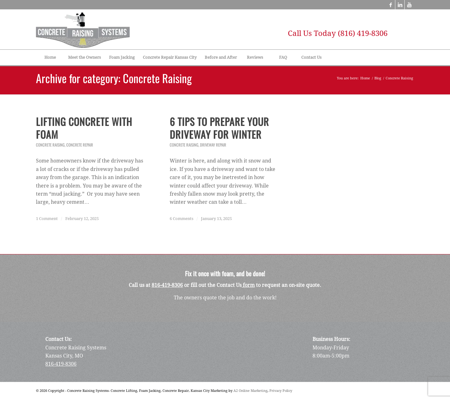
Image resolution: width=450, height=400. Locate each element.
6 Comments (181, 218)
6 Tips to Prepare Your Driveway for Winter (219, 128)
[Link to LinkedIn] (399, 4)
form (248, 285)
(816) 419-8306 (363, 33)
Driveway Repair (213, 145)
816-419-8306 (167, 285)
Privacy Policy (280, 391)
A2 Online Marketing (250, 391)
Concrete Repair (79, 145)
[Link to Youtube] (409, 4)
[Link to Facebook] (390, 4)
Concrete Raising (50, 145)
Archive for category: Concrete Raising (114, 78)
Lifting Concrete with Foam (84, 128)
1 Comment (47, 218)
